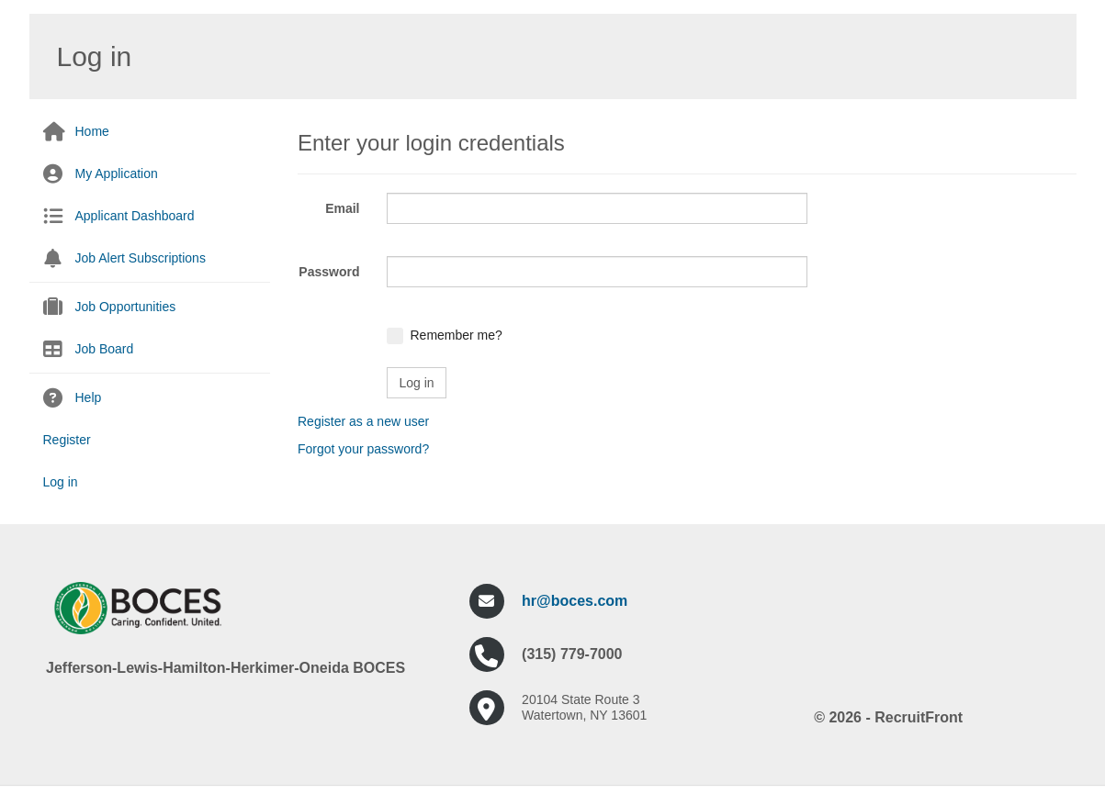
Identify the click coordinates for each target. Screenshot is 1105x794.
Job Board (104, 348)
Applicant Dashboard (135, 215)
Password (329, 271)
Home (92, 131)
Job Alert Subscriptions (140, 258)
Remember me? (456, 335)
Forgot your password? (363, 449)
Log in (60, 482)
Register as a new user (363, 421)
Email (342, 208)
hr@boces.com (574, 601)
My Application (116, 173)
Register (67, 439)
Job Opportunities (125, 306)
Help (88, 397)
